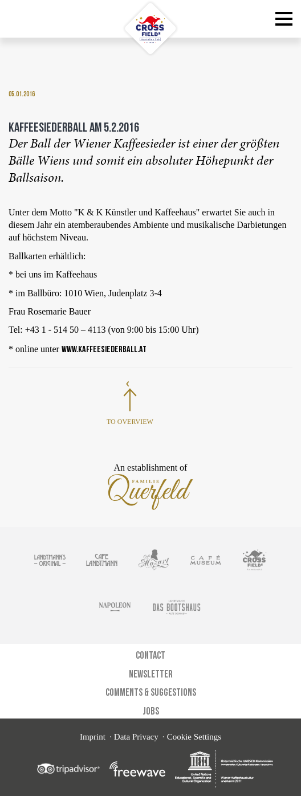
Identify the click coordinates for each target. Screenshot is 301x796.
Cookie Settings (194, 736)
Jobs (151, 710)
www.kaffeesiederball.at (104, 348)
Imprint (92, 736)
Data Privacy (136, 736)
